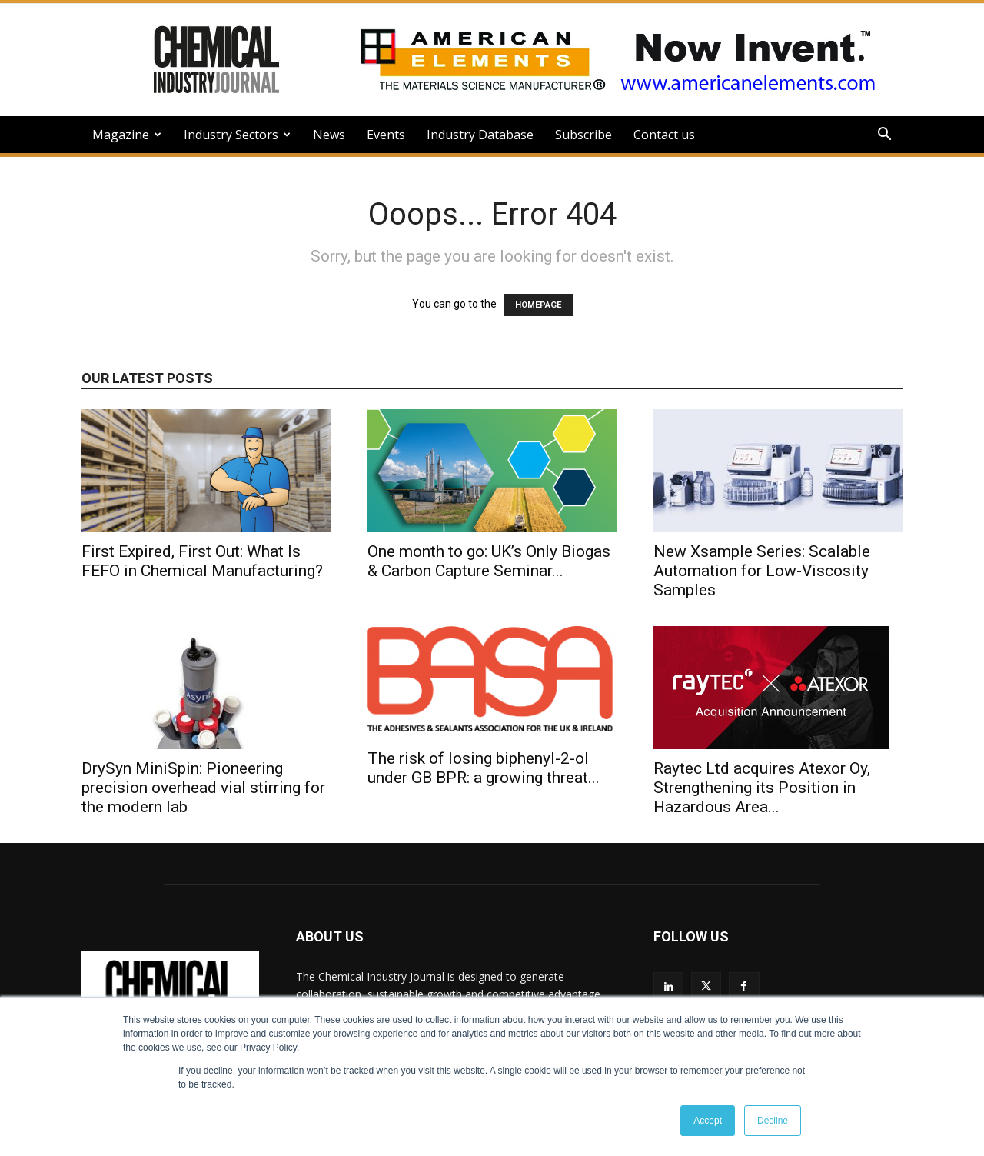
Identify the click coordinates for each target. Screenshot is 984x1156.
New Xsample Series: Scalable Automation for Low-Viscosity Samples (761, 570)
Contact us (664, 134)
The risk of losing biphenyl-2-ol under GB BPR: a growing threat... (483, 768)
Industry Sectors (237, 134)
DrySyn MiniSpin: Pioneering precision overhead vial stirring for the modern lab (203, 787)
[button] (884, 135)
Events (386, 134)
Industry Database (480, 134)
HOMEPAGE (538, 305)
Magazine (126, 134)
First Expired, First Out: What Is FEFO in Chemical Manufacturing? (202, 561)
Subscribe (583, 134)
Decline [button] (772, 1120)
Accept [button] (707, 1120)
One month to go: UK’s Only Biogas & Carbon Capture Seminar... (488, 561)
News (329, 134)
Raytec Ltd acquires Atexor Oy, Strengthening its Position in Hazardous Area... (761, 787)
